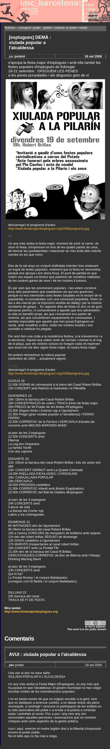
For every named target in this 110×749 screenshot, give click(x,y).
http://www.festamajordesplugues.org (31, 611)
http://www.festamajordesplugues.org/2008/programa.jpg (48, 228)
